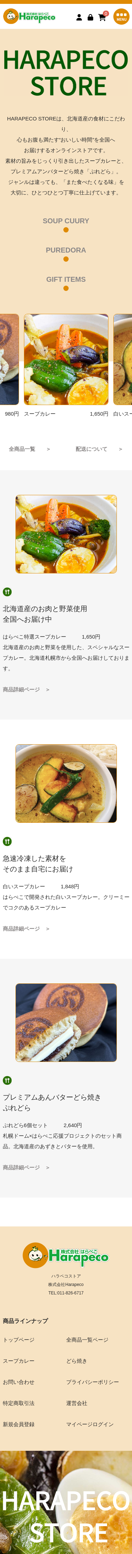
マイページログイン (90, 1424)
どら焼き (76, 1361)
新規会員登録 (18, 1424)
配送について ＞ (99, 449)
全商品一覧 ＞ (30, 449)
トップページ (18, 1340)
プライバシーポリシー (92, 1382)
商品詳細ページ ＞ (26, 689)
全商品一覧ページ (87, 1340)
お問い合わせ (18, 1382)
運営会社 (76, 1403)
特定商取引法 (18, 1403)
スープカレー (18, 1361)
